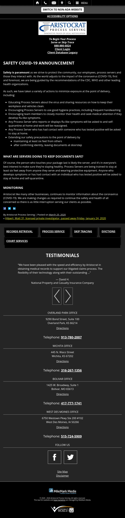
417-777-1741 (71, 403)
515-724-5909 (71, 436)
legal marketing (59, 500)
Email (53, 3)
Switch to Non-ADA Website (62, 9)
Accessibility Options (62, 16)
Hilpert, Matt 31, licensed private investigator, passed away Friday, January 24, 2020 (55, 218)
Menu (84, 2)
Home (37, 3)
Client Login (62, 49)
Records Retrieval (19, 231)
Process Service (53, 231)
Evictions (108, 231)
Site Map (62, 471)
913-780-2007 (71, 337)
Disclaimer (62, 475)
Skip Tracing (83, 231)
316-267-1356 (71, 370)
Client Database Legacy (62, 52)
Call (45, 3)
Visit (62, 3)
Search (69, 3)
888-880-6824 (62, 45)
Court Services (17, 241)
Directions (62, 328)
